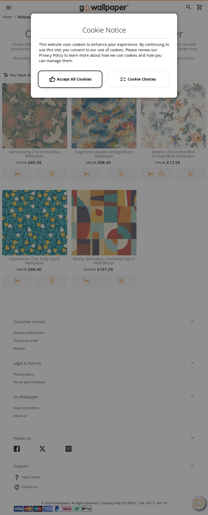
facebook (17, 450)
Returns (19, 348)
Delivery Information (29, 332)
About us (20, 416)
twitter (42, 450)
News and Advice (26, 408)
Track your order (26, 340)
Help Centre (30, 477)
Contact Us (29, 487)
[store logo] (104, 8)
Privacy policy (24, 374)
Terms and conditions (30, 382)
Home (8, 17)
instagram (68, 450)
